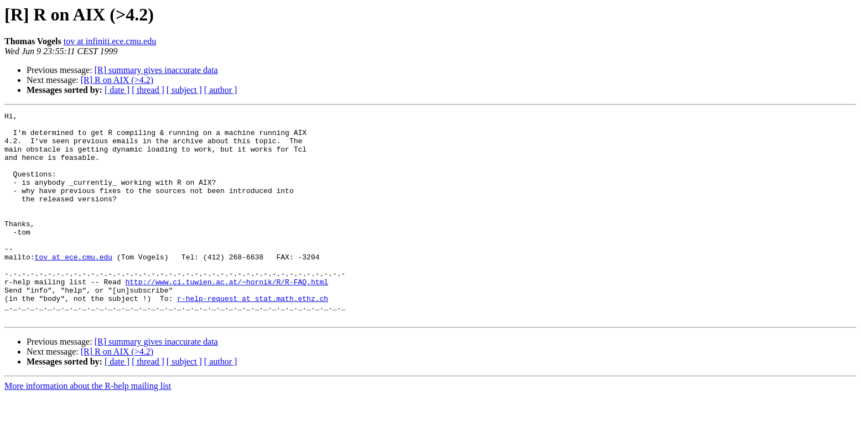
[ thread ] (148, 90)
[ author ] (220, 90)
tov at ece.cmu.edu (73, 287)
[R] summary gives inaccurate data (156, 70)
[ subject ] (184, 90)
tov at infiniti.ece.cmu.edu (110, 41)
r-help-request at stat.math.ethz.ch (252, 336)
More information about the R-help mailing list (87, 427)
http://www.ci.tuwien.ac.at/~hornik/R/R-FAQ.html (226, 316)
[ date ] (117, 90)
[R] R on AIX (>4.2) (117, 80)
